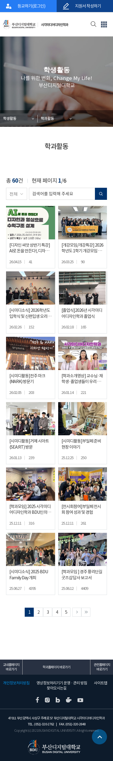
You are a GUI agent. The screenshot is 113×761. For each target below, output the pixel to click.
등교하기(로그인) (31, 6)
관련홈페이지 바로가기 (102, 667)
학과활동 (47, 118)
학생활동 (9, 118)
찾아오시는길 (57, 688)
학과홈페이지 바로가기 (56, 667)
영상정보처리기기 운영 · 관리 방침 (61, 683)
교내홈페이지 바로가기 (11, 667)
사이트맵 (100, 683)
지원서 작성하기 (87, 6)
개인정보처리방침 (16, 683)
